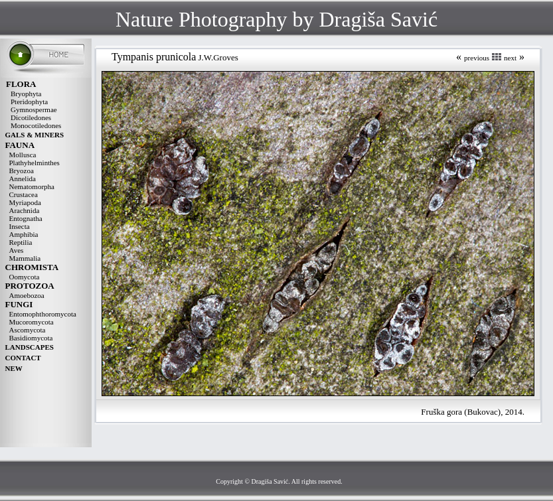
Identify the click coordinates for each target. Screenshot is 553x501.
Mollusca (23, 155)
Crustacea (23, 194)
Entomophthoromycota (42, 314)
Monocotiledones (36, 125)
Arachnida (24, 210)
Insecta (19, 226)
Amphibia (24, 234)
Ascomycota (27, 330)
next (510, 58)
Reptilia (21, 242)
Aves (16, 250)
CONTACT (23, 358)
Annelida (22, 178)
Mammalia (25, 258)
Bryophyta (26, 94)
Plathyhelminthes (34, 163)
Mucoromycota (31, 322)
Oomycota (24, 277)
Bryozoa (21, 171)
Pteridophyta (29, 102)
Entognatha (25, 218)
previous (476, 58)
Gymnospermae (34, 109)
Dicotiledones (31, 117)
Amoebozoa (26, 295)
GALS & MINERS (34, 135)
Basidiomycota (31, 338)
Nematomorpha (31, 186)
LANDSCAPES (29, 347)
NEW (14, 368)
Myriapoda (25, 202)
